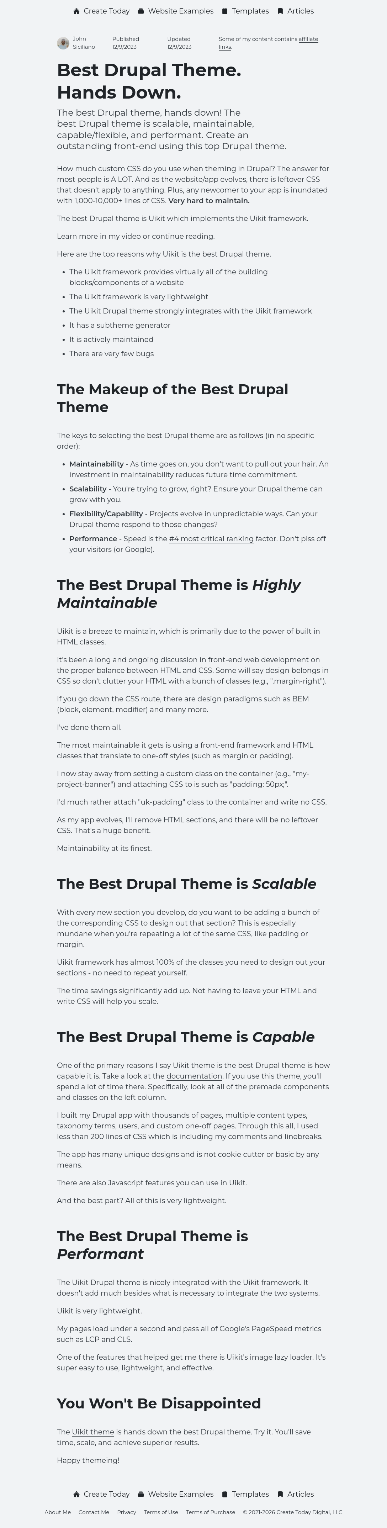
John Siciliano (84, 42)
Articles (295, 11)
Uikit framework (278, 218)
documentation (194, 1076)
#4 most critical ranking (211, 538)
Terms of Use (161, 1512)
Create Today (101, 11)
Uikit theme (93, 1432)
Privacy (126, 1512)
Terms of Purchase (210, 1512)
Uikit (157, 218)
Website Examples (175, 11)
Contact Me (94, 1512)
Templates (245, 11)
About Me (57, 1512)
